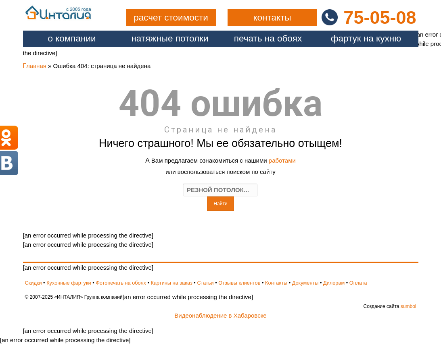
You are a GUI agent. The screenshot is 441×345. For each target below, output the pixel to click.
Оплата (358, 283)
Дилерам (334, 283)
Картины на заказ (171, 283)
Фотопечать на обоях (121, 283)
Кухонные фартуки (68, 283)
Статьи (205, 283)
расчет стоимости (171, 17)
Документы (305, 283)
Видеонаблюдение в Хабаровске (220, 315)
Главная (34, 65)
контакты (272, 17)
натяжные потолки (169, 38)
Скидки (33, 283)
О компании (72, 38)
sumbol (408, 306)
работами (282, 160)
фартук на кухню (366, 38)
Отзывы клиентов (239, 283)
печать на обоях (268, 38)
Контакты (276, 283)
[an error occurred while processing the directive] (220, 154)
